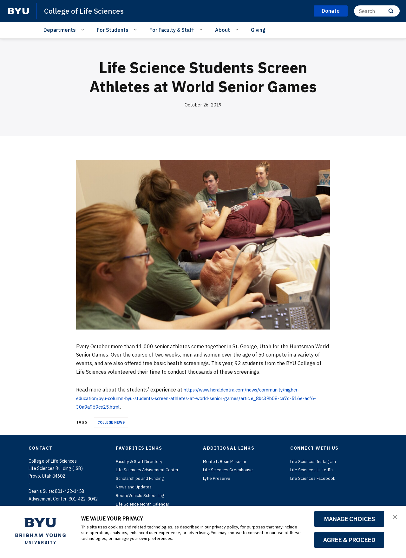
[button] (395, 517)
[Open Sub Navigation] (83, 30)
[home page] (18, 11)
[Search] (377, 11)
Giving (258, 30)
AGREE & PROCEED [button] (349, 539)
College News (111, 422)
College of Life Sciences (85, 11)
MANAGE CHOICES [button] (349, 518)
